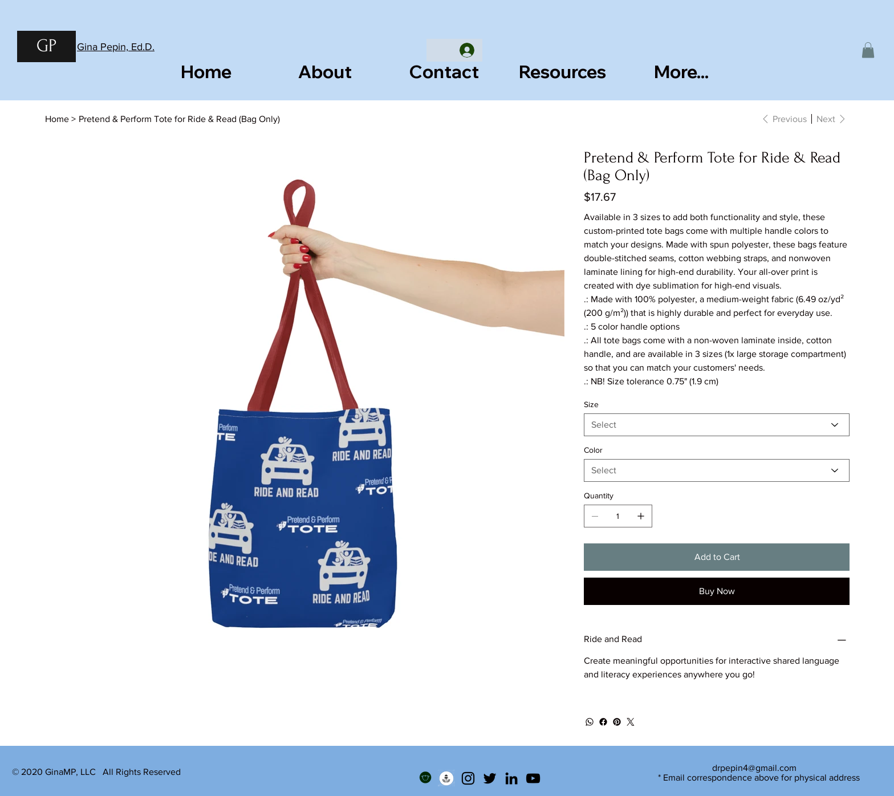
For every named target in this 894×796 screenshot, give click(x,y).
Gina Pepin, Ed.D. (116, 46)
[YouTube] (533, 778)
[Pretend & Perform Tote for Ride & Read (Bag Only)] (179, 118)
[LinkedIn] (511, 778)
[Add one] (640, 516)
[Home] (57, 118)
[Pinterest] (617, 722)
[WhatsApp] (589, 722)
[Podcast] (446, 778)
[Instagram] (468, 778)
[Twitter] (630, 722)
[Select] (717, 424)
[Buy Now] (717, 591)
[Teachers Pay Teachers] (424, 778)
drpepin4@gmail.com (754, 768)
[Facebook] (603, 722)
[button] (868, 50)
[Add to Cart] (717, 557)
